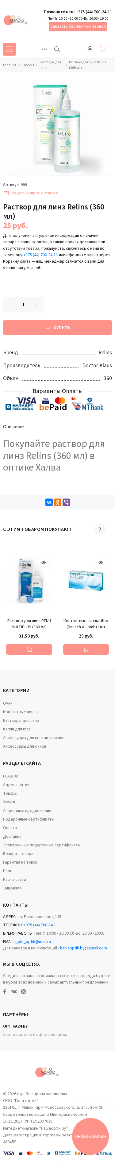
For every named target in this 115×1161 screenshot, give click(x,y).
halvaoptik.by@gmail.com (83, 948)
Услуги (9, 802)
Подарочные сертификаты (28, 819)
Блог (7, 871)
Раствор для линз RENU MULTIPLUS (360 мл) (29, 624)
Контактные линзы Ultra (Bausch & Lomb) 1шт (85, 624)
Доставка (12, 836)
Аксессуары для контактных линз (35, 738)
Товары (10, 793)
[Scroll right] (100, 529)
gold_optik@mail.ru (33, 942)
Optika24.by (15, 1026)
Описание (13, 427)
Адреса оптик (16, 785)
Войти (90, 48)
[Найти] (57, 49)
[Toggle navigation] (44, 49)
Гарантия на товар (20, 862)
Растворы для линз (21, 721)
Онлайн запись (91, 1136)
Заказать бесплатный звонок (78, 26)
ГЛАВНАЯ (11, 776)
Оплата (10, 828)
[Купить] (57, 327)
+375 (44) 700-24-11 (94, 12)
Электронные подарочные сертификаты (42, 845)
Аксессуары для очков (24, 746)
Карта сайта (14, 880)
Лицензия (12, 888)
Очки (8, 703)
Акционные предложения (27, 811)
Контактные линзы (20, 712)
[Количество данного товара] (23, 304)
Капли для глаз (17, 729)
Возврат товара (18, 854)
